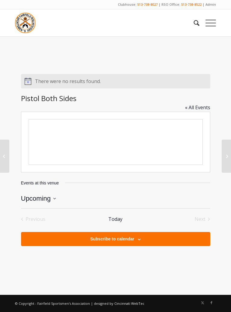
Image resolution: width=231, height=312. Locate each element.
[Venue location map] (115, 142)
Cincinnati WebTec (129, 303)
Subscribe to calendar (112, 238)
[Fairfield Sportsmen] (25, 22)
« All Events (197, 107)
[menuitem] (193, 22)
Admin (210, 4)
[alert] (115, 81)
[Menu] (207, 22)
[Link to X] (202, 302)
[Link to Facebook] (211, 302)
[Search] (193, 22)
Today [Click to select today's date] (115, 219)
